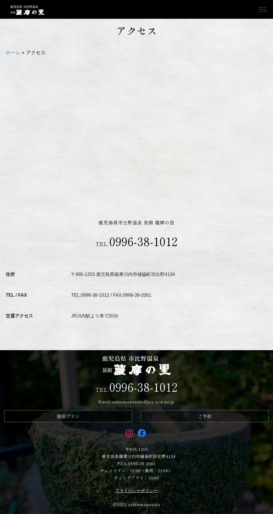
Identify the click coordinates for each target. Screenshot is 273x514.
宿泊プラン (68, 416)
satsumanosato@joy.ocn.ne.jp (143, 401)
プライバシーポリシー (136, 490)
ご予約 (205, 416)
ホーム (13, 52)
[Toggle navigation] (262, 9)
